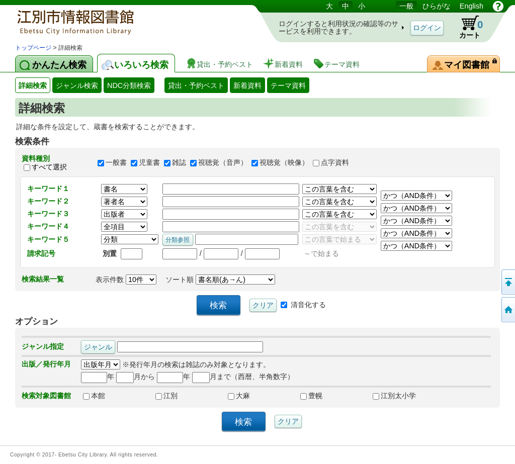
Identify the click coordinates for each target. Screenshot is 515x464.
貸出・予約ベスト (196, 85)
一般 (406, 6)
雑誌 (179, 163)
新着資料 (247, 85)
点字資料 (335, 163)
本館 (94, 396)
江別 (166, 396)
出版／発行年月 (46, 364)
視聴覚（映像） (284, 163)
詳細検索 (33, 85)
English (471, 6)
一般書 (116, 163)
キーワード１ (48, 188)
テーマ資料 (288, 85)
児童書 (149, 163)
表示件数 (126, 279)
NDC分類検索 (129, 85)
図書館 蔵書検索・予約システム (120, 21)
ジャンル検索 (77, 85)
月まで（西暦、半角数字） (243, 377)
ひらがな (436, 6)
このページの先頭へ (507, 282)
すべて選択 (49, 167)
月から (135, 377)
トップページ (33, 47)
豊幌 (311, 396)
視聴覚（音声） (222, 163)
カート (466, 27)
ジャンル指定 (43, 346)
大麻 (239, 396)
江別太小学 (394, 396)
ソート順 (220, 279)
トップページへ (507, 309)
